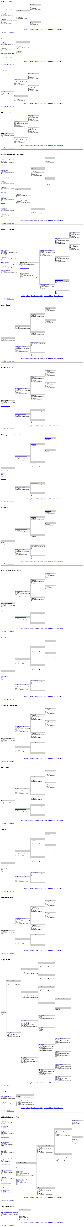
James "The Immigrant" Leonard (60, 1038)
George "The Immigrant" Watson (60, 1064)
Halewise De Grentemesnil (5, 1120)
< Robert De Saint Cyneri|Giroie (6, 186)
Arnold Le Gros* (19, 51)
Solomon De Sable (4, 868)
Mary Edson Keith (24, 991)
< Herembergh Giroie (4, 170)
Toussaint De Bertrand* (59, 280)
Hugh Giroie (3, 203)
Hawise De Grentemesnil (5, 1137)
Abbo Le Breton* (33, 4)
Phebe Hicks (57, 1076)
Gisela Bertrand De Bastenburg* (45, 284)
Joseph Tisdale (23, 1020)
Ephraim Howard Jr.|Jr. (10, 980)
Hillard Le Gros (3, 13)
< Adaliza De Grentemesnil (5, 270)
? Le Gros (2, 42)
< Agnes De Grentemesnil (5, 1176)
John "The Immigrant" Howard (43, 962)
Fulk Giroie (2, 181)
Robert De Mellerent (4, 676)
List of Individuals (48, 29)
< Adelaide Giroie (4, 208)
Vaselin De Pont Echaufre (5, 406)
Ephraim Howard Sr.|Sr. (25, 968)
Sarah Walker (40, 1027)
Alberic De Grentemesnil (5, 1131)
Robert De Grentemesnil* (24, 273)
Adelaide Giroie (4, 608)
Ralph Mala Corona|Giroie (5, 197)
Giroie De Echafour (4, 213)
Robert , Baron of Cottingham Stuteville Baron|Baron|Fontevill (23, 1180)
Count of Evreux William (24, 268)
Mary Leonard (23, 1057)
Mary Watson (40, 1069)
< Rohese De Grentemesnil (5, 1190)
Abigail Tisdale (8, 1032)
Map (41, 29)
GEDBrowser (10, 32)
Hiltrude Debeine (4, 473)
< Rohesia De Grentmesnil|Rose (6, 1183)
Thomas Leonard (41, 1044)
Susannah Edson (41, 1002)
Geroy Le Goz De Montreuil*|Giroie (46, 250)
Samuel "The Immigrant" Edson (60, 998)
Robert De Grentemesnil (5, 250)
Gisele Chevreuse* (58, 1154)
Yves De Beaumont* (75, 1120)
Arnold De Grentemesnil (5, 256)
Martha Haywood (41, 974)
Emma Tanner (3, 479)
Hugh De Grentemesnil (4, 1126)
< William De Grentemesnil (5, 1150)
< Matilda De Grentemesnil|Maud (6, 1170)
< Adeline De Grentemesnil (5, 1164)
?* (16, 16)
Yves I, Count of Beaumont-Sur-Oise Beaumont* (63, 1128)
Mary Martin (57, 1051)
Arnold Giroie (3, 165)
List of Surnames (58, 29)
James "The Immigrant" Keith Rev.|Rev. (45, 986)
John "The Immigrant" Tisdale (43, 1015)
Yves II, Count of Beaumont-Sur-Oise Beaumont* (24, 1100)
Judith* (38, 1187)
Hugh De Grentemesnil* (20, 1171)
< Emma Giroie (3, 192)
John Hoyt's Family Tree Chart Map (30, 29)
